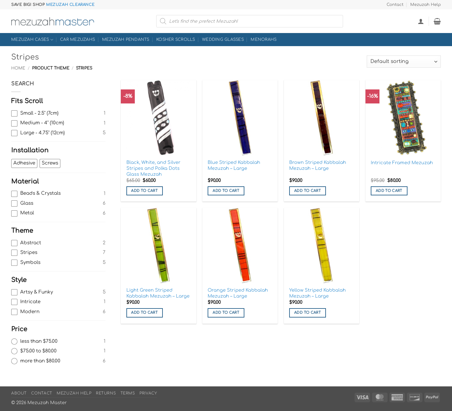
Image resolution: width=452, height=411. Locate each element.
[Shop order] (404, 61)
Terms (127, 393)
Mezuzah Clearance (70, 4)
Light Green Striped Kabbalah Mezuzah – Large (158, 293)
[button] (421, 21)
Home (18, 68)
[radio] (58, 341)
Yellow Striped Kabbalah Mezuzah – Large (317, 293)
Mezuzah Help (425, 4)
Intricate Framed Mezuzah (402, 162)
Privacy (148, 393)
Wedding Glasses (223, 39)
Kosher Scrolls (175, 39)
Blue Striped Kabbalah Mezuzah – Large (234, 165)
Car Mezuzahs (77, 39)
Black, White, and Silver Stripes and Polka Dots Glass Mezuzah (153, 168)
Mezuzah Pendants (125, 39)
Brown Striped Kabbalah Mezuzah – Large (317, 165)
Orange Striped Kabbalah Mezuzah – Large (238, 293)
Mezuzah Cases (32, 40)
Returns (106, 393)
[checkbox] (58, 113)
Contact (395, 4)
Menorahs (263, 39)
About (19, 393)
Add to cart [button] (144, 191)
